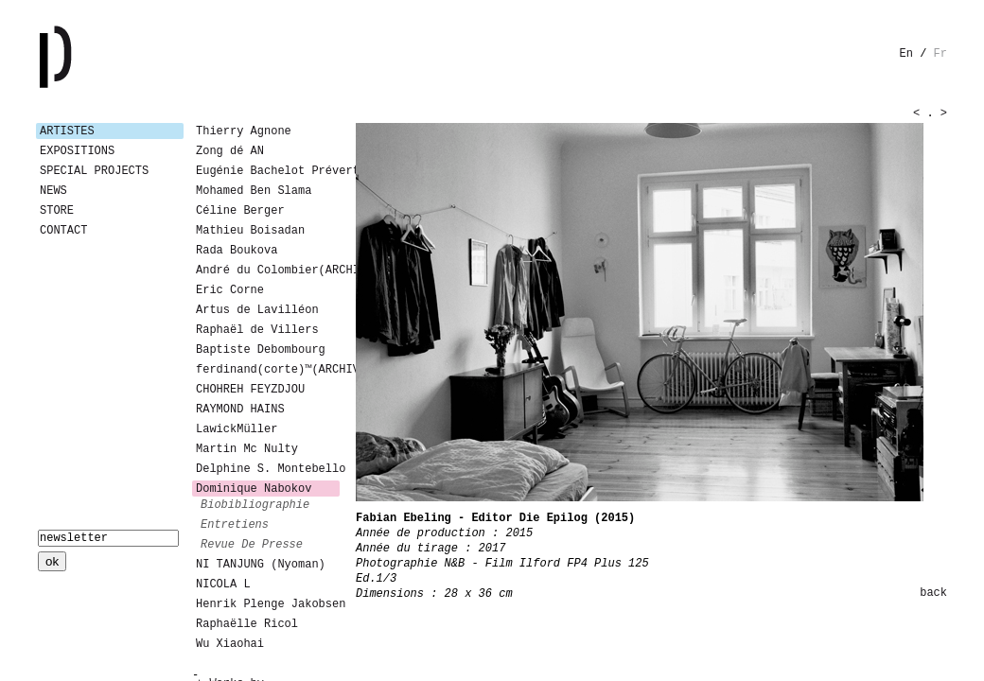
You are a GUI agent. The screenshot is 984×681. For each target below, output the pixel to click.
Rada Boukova (236, 250)
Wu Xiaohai (230, 644)
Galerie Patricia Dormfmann (83, 57)
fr (940, 54)
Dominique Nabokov (253, 489)
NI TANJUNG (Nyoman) (260, 564)
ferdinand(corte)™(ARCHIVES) (268, 369)
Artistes (67, 131)
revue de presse (252, 544)
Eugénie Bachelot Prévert (268, 171)
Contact (63, 230)
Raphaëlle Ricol (247, 624)
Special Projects (94, 171)
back (933, 593)
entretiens (235, 525)
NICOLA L (223, 584)
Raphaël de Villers (257, 330)
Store (57, 211)
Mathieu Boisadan (250, 230)
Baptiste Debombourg (260, 350)
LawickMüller (236, 429)
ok (52, 561)
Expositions (77, 151)
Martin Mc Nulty (247, 449)
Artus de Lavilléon (257, 310)
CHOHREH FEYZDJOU (250, 389)
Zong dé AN (230, 151)
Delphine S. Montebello (268, 469)
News (53, 191)
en (906, 54)
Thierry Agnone (243, 131)
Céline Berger (240, 211)
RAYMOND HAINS (240, 409)
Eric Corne (230, 290)
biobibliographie (255, 505)
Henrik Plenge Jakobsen (268, 604)
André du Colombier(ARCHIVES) (268, 270)
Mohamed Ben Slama (253, 191)
